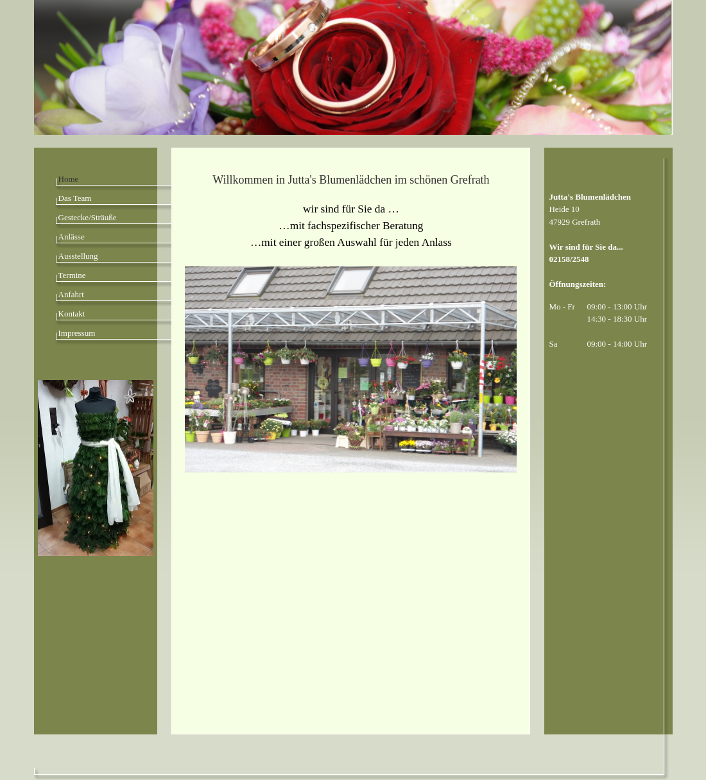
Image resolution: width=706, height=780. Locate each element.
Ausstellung (78, 256)
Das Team (75, 198)
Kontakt (71, 313)
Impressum (77, 333)
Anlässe (71, 236)
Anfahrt (71, 294)
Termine (72, 275)
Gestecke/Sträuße (87, 217)
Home (68, 179)
